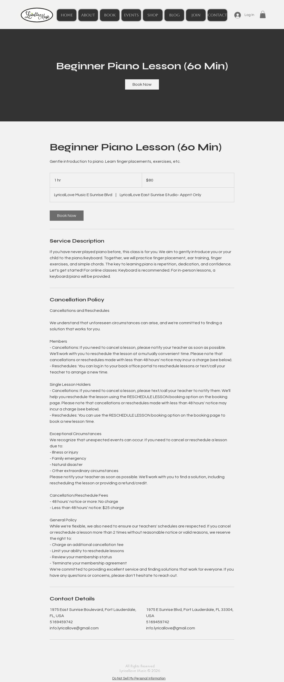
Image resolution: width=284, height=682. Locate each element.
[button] (263, 14)
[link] (142, 84)
